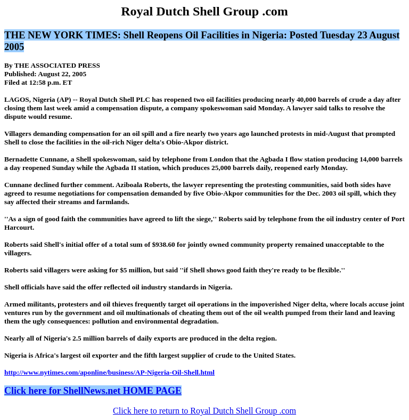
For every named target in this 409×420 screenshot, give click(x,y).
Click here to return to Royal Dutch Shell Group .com (204, 410)
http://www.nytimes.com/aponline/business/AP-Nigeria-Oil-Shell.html (109, 372)
